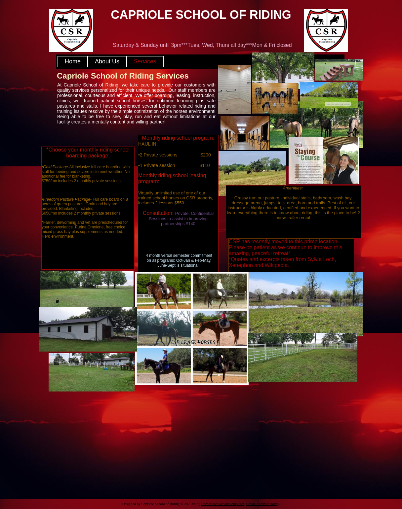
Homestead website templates (222, 504)
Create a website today (262, 504)
